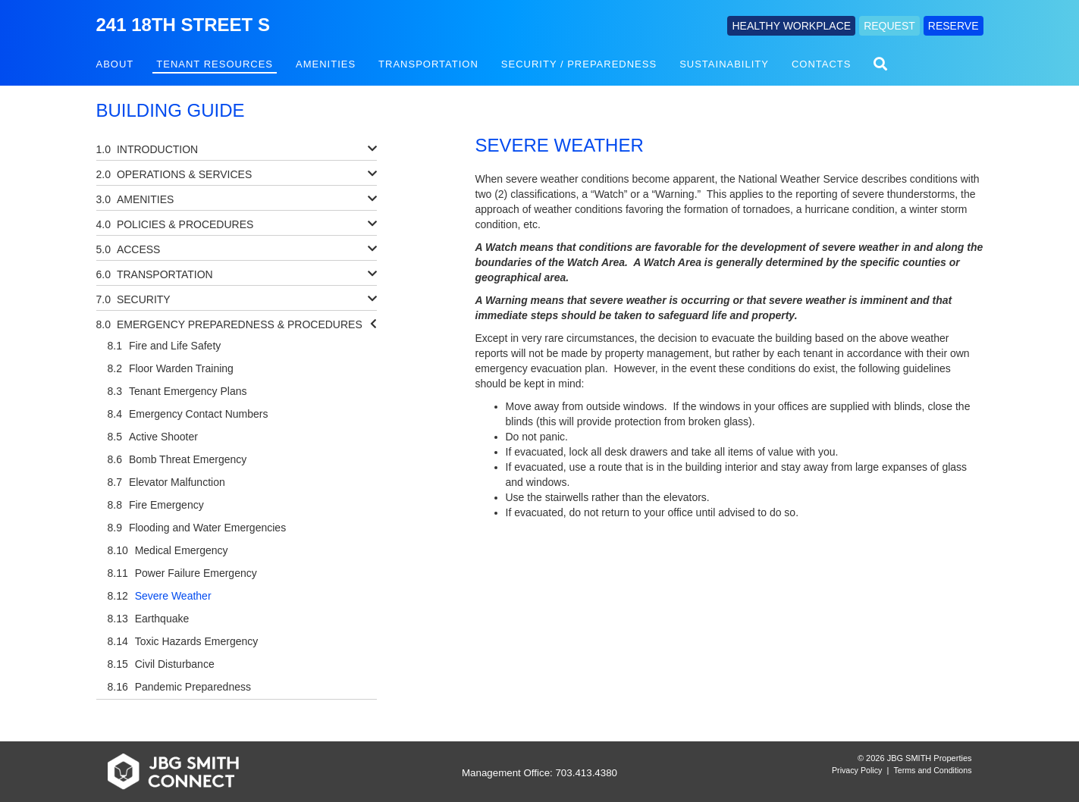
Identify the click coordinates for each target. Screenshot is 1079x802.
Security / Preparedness (579, 64)
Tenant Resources (214, 64)
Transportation (428, 64)
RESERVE (953, 26)
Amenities (326, 64)
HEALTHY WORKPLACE (791, 26)
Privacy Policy (857, 770)
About (115, 64)
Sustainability (724, 64)
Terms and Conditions (932, 770)
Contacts (822, 64)
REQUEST (889, 26)
